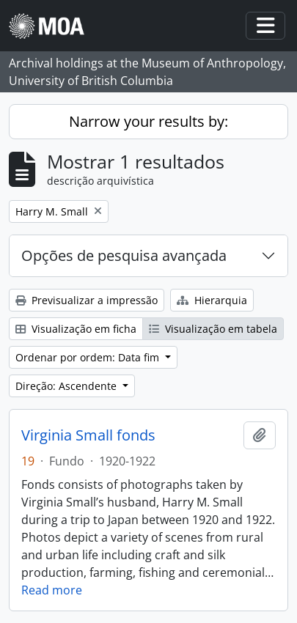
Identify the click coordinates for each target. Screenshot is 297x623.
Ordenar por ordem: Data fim (88, 357)
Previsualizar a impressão (86, 300)
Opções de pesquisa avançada (124, 255)
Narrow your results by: (148, 121)
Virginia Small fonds (88, 435)
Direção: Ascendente (67, 386)
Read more (51, 590)
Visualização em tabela (213, 329)
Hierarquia (212, 300)
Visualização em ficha (75, 329)
